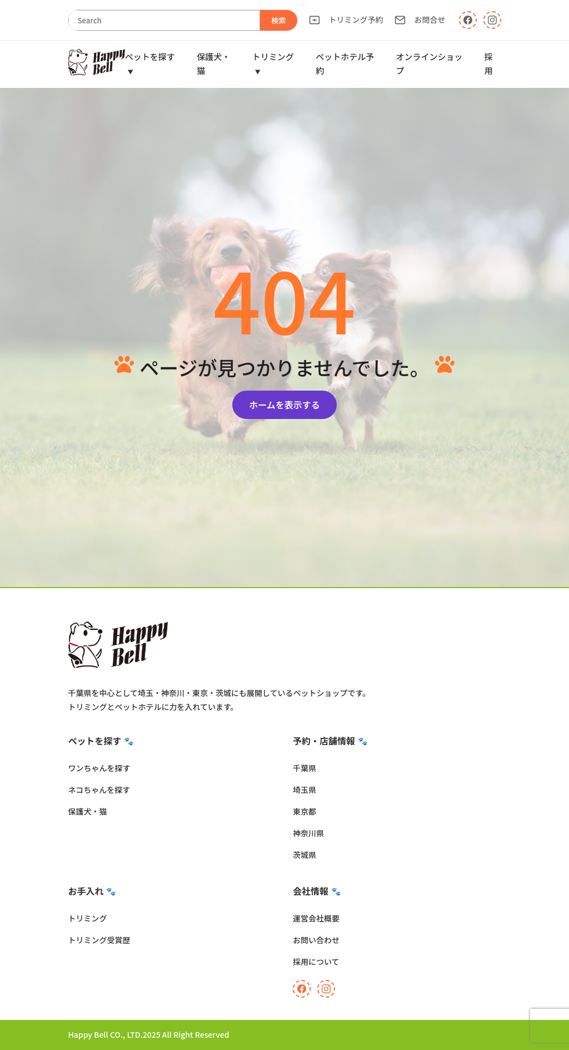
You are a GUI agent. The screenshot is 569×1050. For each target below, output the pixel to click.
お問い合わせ (316, 939)
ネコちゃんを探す (99, 789)
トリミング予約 (346, 20)
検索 (278, 20)
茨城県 (304, 854)
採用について (316, 961)
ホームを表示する (284, 404)
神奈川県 (308, 833)
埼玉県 (304, 789)
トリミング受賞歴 (99, 939)
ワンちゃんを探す (99, 767)
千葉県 (304, 767)
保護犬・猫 (87, 811)
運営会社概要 (316, 918)
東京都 (304, 811)
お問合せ (420, 20)
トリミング (87, 918)
